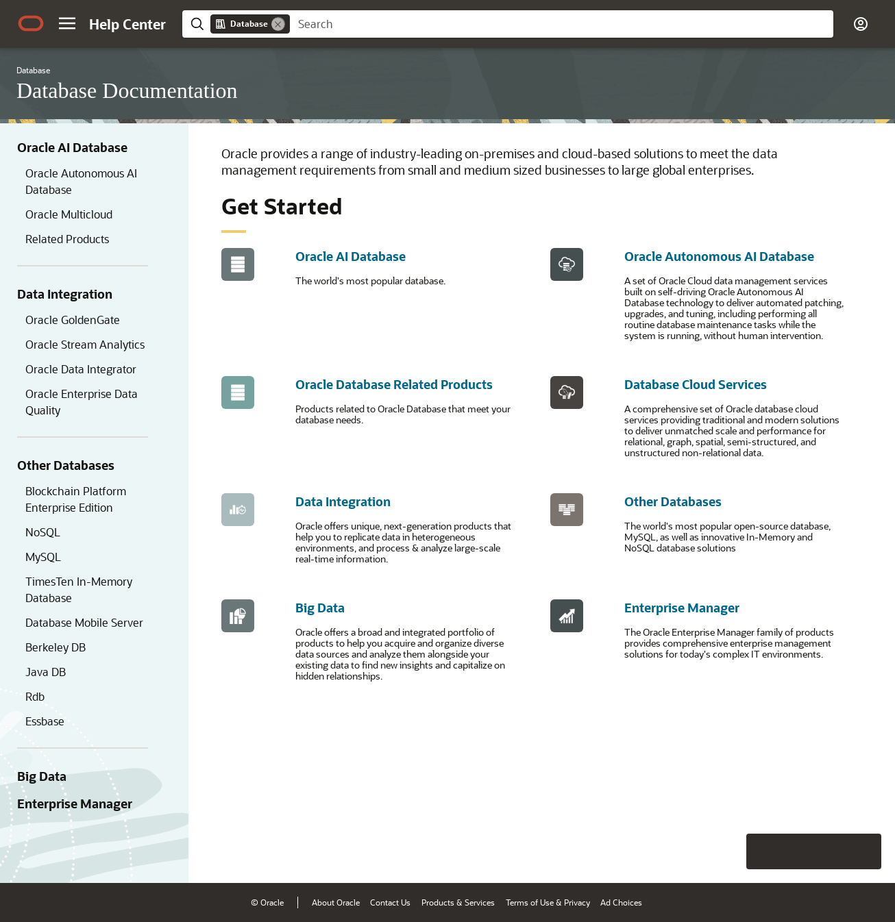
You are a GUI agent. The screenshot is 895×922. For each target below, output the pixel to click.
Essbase (44, 721)
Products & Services (458, 902)
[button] (67, 23)
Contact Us (390, 902)
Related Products (67, 239)
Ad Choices (621, 902)
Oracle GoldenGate (72, 319)
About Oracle (336, 902)
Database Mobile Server (84, 622)
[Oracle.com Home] (30, 23)
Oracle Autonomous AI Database (81, 181)
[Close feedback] (672, 851)
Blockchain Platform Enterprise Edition (75, 499)
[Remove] (278, 24)
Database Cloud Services (695, 384)
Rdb (35, 696)
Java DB (45, 671)
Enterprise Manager (74, 803)
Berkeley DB (55, 647)
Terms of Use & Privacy (548, 902)
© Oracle (267, 902)
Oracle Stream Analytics (85, 344)
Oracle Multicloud (68, 214)
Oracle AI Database (72, 147)
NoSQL (42, 532)
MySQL (43, 556)
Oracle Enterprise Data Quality (81, 401)
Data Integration (64, 294)
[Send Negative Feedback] (828, 851)
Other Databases (65, 465)
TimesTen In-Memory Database (78, 589)
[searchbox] (561, 24)
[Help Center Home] (127, 24)
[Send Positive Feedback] (863, 851)
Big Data (41, 776)
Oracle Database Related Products (394, 384)
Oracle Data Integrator (80, 369)
